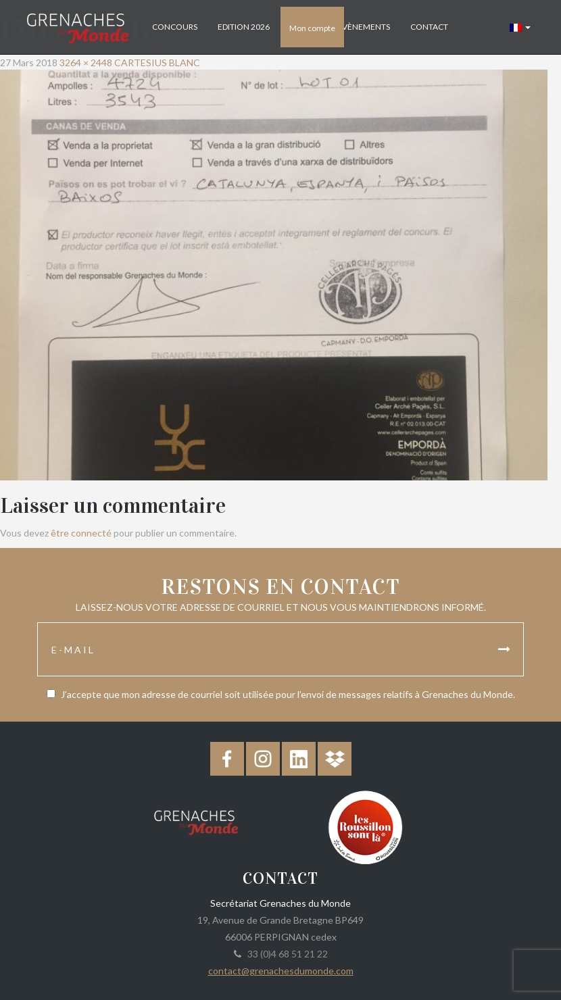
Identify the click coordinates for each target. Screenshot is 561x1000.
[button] (520, 27)
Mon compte (312, 28)
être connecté (81, 533)
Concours (174, 27)
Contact (429, 27)
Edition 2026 (244, 27)
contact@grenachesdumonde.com (280, 970)
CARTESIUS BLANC (157, 62)
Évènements (363, 27)
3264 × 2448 (85, 62)
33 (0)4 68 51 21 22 (285, 953)
